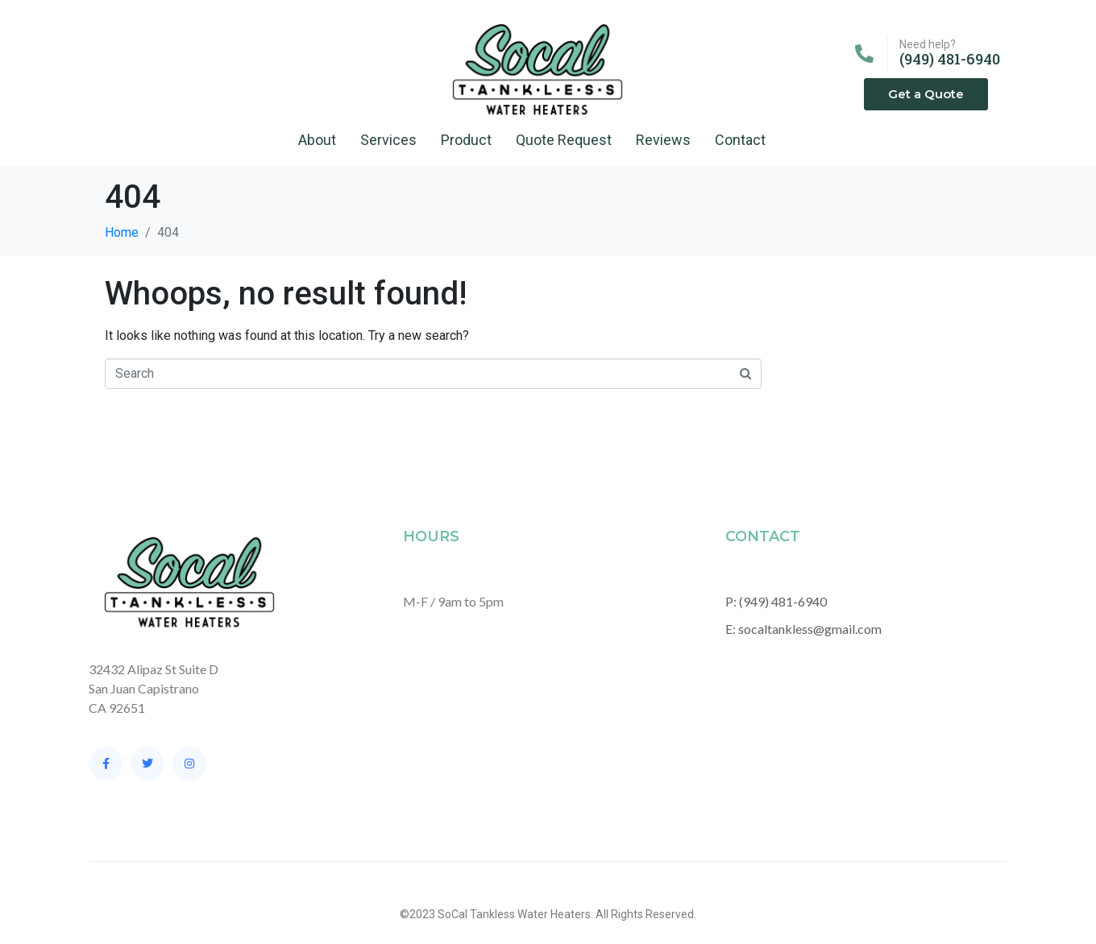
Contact (740, 139)
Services (388, 139)
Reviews (663, 139)
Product (466, 139)
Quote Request (564, 139)
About (317, 139)
